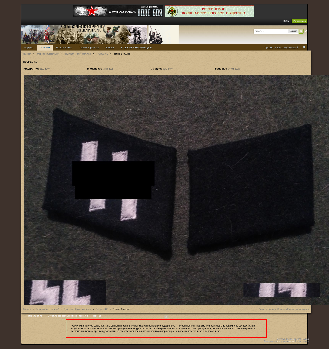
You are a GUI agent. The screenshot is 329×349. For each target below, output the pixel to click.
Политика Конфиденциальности (293, 309)
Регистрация (299, 21)
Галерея (45, 47)
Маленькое (94, 68)
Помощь (110, 47)
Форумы (29, 47)
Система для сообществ (289, 339)
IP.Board (305, 339)
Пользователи (64, 47)
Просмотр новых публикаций (281, 47)
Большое (220, 68)
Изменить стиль (35, 316)
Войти (286, 21)
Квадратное (31, 68)
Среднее (156, 68)
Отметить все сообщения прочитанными (68, 316)
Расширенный (305, 30)
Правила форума (89, 47)
